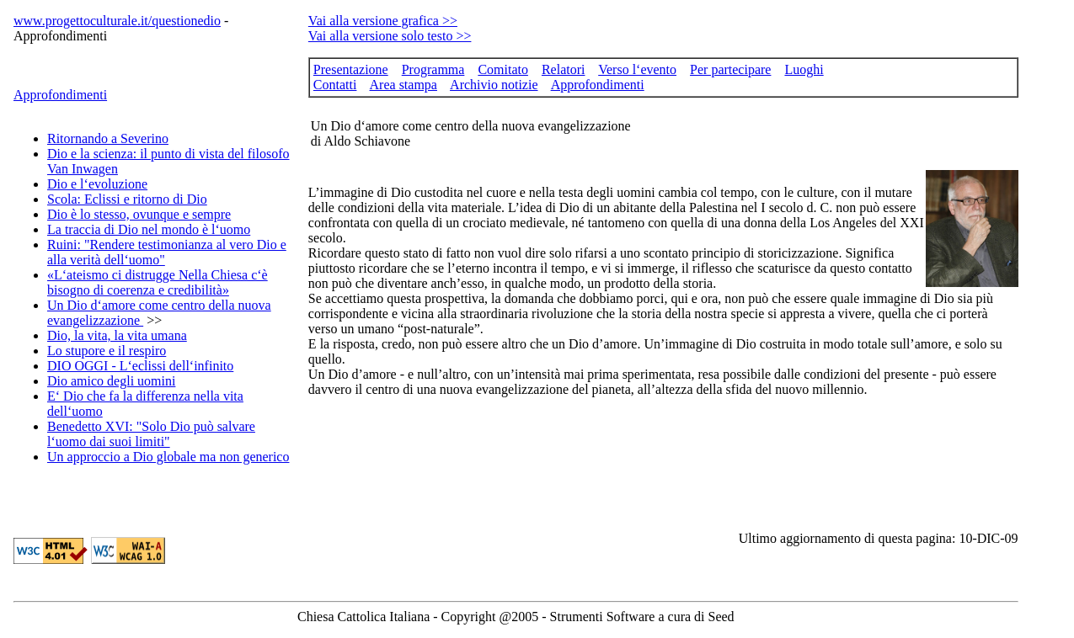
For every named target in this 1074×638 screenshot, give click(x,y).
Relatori (563, 69)
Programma (433, 69)
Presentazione (350, 69)
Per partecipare (730, 69)
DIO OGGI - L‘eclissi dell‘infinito (140, 366)
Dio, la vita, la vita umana (117, 335)
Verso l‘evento (637, 69)
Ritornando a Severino (107, 138)
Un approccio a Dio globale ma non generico (168, 456)
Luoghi (803, 69)
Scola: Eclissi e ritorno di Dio (127, 199)
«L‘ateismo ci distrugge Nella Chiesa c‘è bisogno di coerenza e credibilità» (157, 282)
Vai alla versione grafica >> (382, 20)
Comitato (503, 69)
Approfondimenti (60, 95)
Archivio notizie (493, 84)
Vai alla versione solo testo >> (390, 36)
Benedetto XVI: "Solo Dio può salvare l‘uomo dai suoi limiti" (151, 434)
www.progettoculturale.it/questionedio (117, 20)
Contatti (335, 84)
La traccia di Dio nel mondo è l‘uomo (148, 229)
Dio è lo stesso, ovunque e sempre (139, 214)
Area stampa (403, 84)
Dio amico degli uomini (111, 381)
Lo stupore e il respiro (106, 350)
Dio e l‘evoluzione (97, 184)
